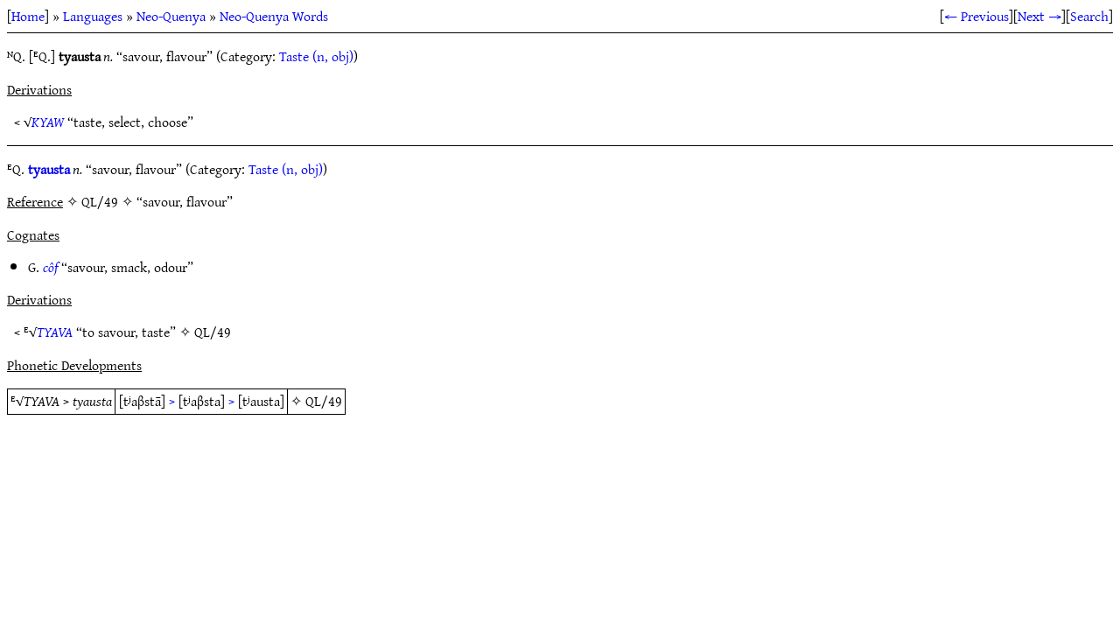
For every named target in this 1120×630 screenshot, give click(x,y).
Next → (1039, 16)
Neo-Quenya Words (274, 16)
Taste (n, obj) (316, 56)
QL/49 (212, 331)
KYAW (48, 121)
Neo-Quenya (171, 16)
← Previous (976, 16)
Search (1089, 16)
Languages (92, 16)
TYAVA (55, 331)
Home (28, 16)
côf (50, 267)
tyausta (49, 169)
